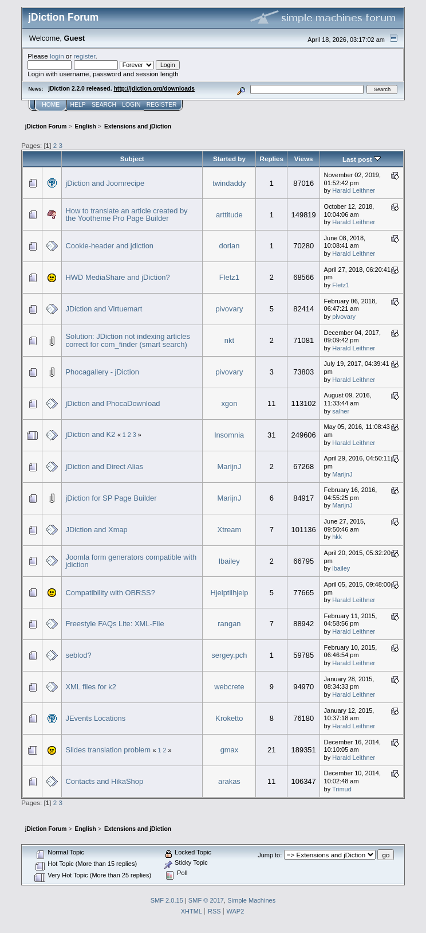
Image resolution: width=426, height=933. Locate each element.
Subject (132, 158)
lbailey (229, 561)
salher (340, 411)
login (57, 56)
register (84, 56)
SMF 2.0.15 (167, 900)
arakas (229, 781)
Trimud (342, 789)
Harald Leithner (353, 190)
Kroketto (229, 718)
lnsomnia (229, 435)
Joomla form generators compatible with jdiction (130, 561)
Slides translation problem (108, 749)
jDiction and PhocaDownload (112, 403)
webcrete (229, 686)
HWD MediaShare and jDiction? (117, 277)
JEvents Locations (95, 718)
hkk (337, 536)
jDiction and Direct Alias (104, 466)
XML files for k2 (90, 686)
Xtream (230, 529)
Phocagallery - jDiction (102, 372)
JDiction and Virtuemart (103, 309)
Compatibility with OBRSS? (110, 592)
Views (303, 158)
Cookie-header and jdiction (109, 245)
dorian (229, 245)
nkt (229, 340)
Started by (229, 158)
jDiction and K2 (90, 434)
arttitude (229, 214)
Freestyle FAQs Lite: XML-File (114, 623)
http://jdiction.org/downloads (154, 88)
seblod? (78, 655)
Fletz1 (229, 277)
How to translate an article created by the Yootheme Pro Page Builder (126, 214)
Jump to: (270, 855)
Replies (271, 158)
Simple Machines (251, 900)
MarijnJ (230, 466)
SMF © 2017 (206, 900)
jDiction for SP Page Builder (110, 498)
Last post (361, 159)
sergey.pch (229, 655)
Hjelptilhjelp (229, 592)
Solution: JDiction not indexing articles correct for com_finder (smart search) (127, 340)
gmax (229, 749)
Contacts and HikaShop (104, 781)
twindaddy (229, 183)
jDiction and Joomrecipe (104, 183)
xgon (229, 403)
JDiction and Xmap (96, 529)
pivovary (229, 309)
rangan (229, 623)
